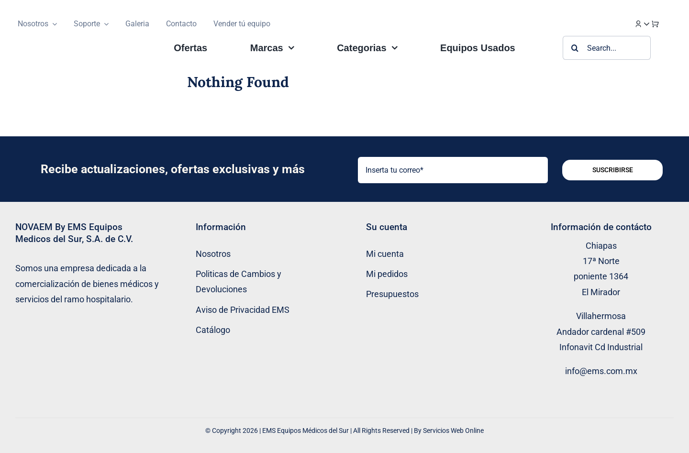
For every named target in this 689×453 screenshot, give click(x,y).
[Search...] (606, 48)
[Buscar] (575, 48)
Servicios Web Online (453, 430)
